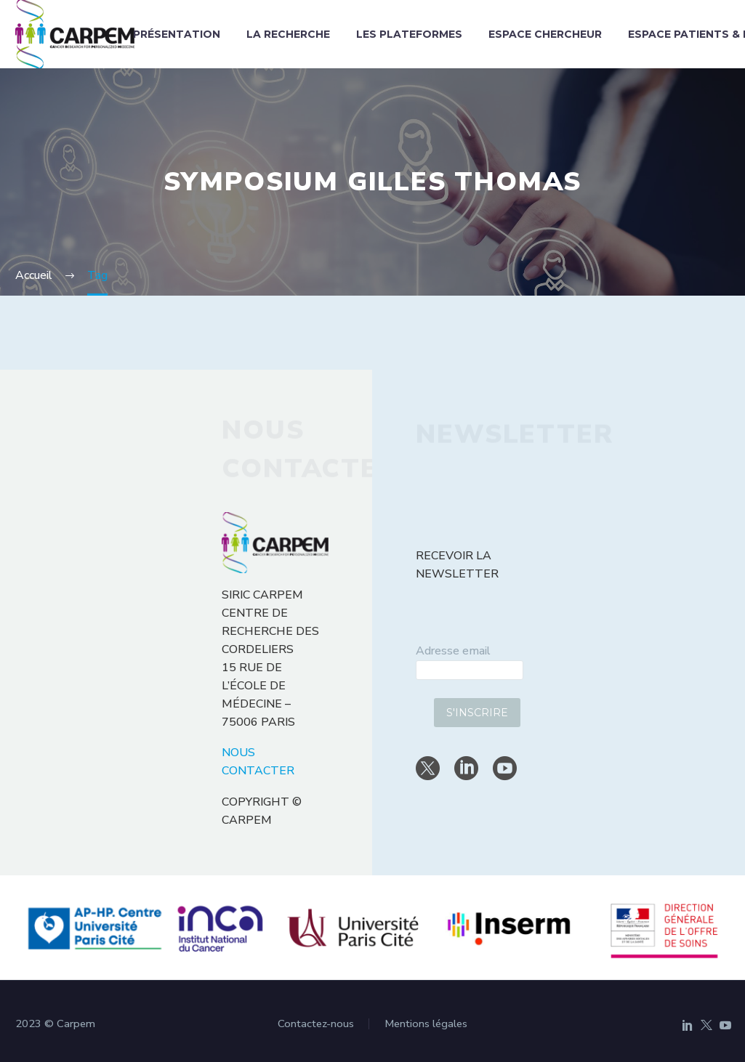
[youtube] (505, 768)
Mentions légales (425, 1023)
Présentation (176, 34)
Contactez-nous (316, 1023)
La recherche (288, 34)
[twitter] (428, 768)
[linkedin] (466, 768)
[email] (469, 670)
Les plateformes (409, 34)
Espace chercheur (545, 34)
